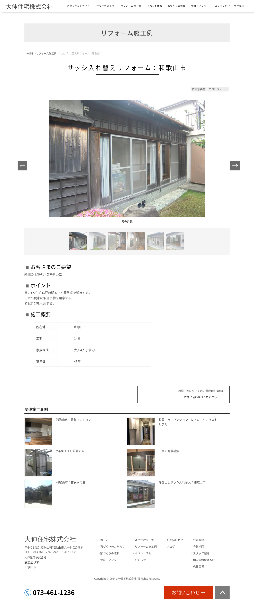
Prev (24, 167)
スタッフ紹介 (222, 6)
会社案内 (239, 6)
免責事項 (198, 566)
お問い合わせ (175, 540)
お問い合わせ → (188, 592)
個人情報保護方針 (204, 560)
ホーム (104, 540)
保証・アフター (200, 6)
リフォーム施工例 (131, 6)
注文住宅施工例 (105, 6)
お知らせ (140, 560)
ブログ (171, 546)
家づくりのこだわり (112, 546)
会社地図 (198, 546)
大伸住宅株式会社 (29, 7)
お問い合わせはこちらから (200, 397)
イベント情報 (154, 6)
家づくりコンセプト (78, 6)
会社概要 (198, 540)
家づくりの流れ (176, 6)
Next (236, 167)
